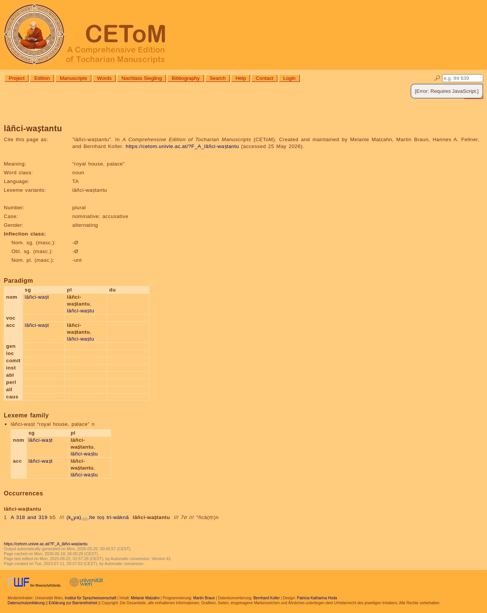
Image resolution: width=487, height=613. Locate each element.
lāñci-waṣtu (80, 311)
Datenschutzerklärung (26, 603)
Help (241, 78)
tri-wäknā (118, 517)
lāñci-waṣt (37, 297)
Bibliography (185, 78)
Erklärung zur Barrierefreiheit (73, 603)
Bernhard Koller (266, 598)
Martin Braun (204, 598)
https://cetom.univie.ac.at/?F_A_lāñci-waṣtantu (182, 146)
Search (218, 78)
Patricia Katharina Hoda (317, 598)
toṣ (101, 517)
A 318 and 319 (29, 517)
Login (289, 78)
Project (16, 78)
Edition (42, 78)
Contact (264, 78)
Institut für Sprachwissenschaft (90, 598)
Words (104, 78)
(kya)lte (81, 517)
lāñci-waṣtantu (151, 517)
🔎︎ (437, 78)
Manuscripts (73, 78)
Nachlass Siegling (141, 78)
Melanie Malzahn (145, 598)
